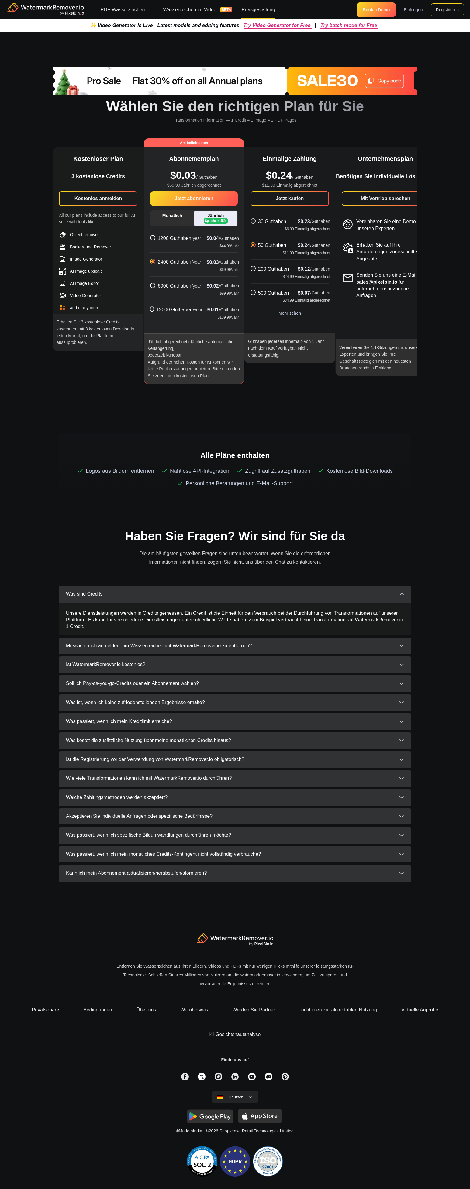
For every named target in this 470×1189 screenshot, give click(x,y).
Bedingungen (97, 1009)
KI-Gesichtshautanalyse (235, 1034)
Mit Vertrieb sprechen (385, 198)
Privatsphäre (45, 1009)
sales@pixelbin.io (376, 282)
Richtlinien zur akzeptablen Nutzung (338, 1009)
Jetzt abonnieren (194, 198)
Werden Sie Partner (254, 1009)
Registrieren (447, 9)
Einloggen (413, 9)
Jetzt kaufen (290, 198)
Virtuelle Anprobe (419, 1009)
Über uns (146, 1009)
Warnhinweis (194, 1009)
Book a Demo (376, 9)
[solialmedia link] (185, 1077)
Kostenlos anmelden (98, 198)
